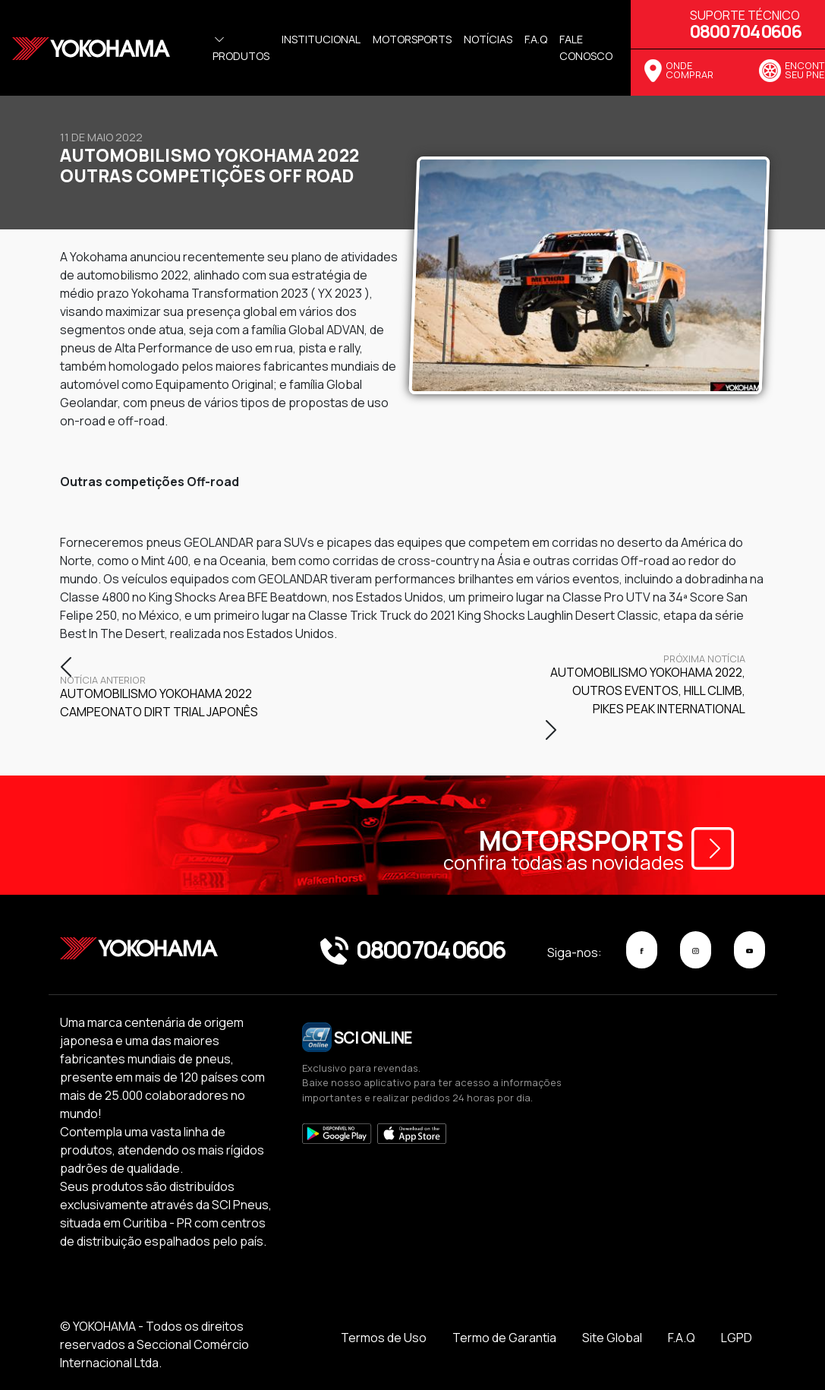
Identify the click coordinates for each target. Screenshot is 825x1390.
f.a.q (535, 39)
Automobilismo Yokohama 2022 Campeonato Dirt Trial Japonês (160, 698)
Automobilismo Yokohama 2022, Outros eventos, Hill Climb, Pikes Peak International (645, 686)
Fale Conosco (585, 47)
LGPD (736, 1337)
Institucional (321, 39)
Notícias (488, 39)
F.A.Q (681, 1337)
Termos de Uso (384, 1337)
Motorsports (412, 39)
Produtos (241, 48)
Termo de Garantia (504, 1337)
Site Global (612, 1337)
